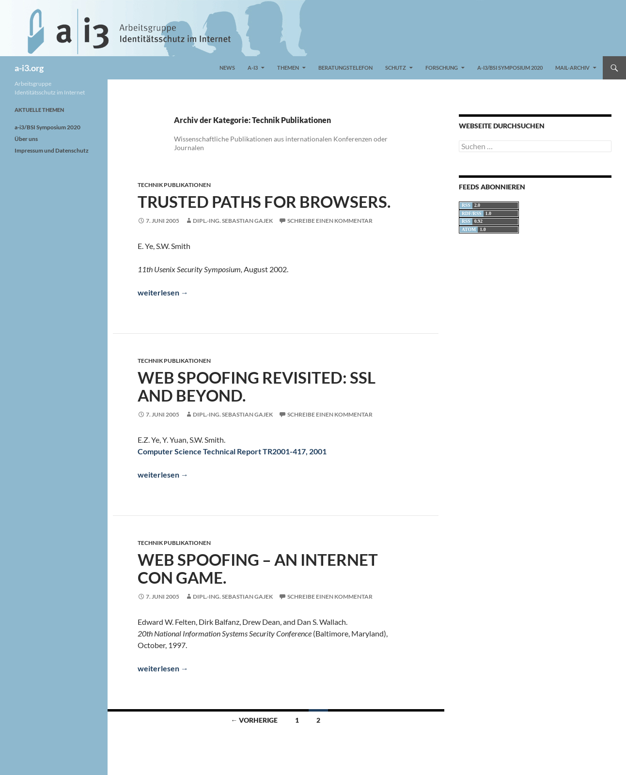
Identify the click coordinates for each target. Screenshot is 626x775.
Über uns (26, 138)
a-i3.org (29, 67)
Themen (288, 67)
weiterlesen (163, 292)
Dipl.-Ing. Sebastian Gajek (233, 220)
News (227, 67)
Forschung (441, 67)
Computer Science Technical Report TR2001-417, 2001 (232, 451)
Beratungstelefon (345, 67)
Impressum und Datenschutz (52, 150)
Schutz (395, 67)
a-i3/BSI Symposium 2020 (510, 67)
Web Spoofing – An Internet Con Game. (258, 568)
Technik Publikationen (174, 184)
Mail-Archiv (572, 67)
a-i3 (253, 67)
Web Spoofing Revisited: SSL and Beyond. (257, 386)
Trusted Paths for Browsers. (264, 201)
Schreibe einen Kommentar (330, 220)
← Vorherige (254, 720)
